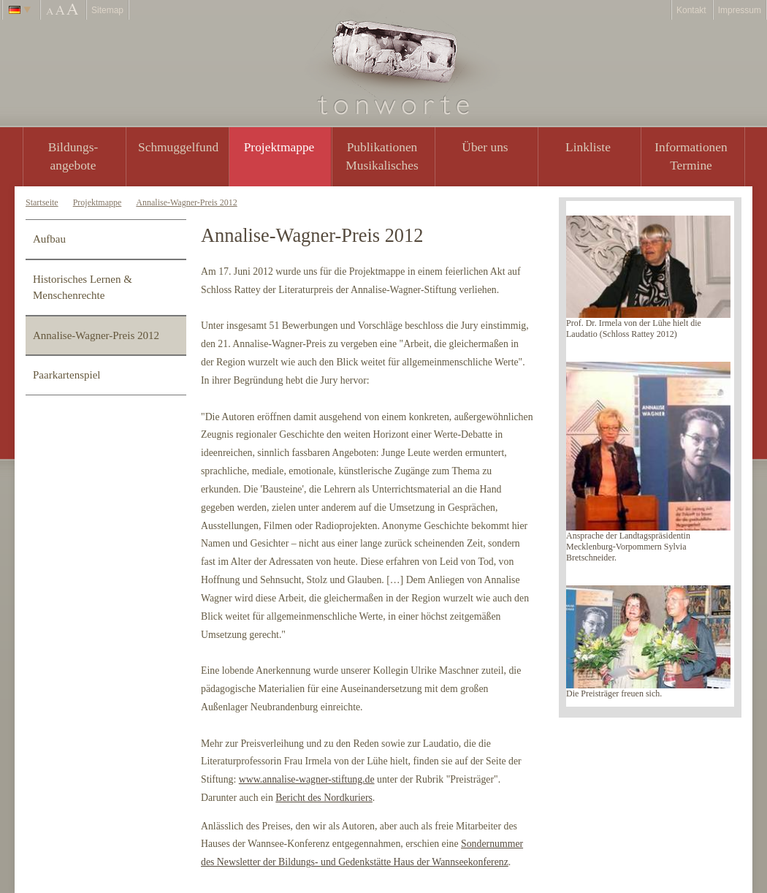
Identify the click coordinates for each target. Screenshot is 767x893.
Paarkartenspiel (66, 375)
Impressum (739, 10)
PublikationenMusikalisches (382, 156)
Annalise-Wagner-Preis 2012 (186, 202)
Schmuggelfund (178, 147)
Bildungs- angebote (73, 156)
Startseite (42, 202)
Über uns (485, 147)
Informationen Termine (691, 156)
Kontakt (691, 10)
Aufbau (49, 239)
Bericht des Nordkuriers (324, 797)
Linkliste (588, 147)
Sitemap (107, 10)
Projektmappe (279, 147)
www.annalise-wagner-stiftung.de (307, 779)
